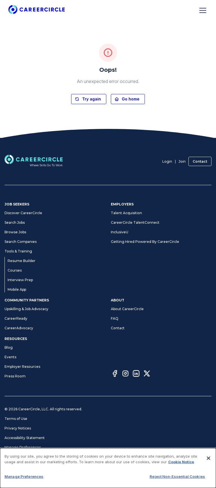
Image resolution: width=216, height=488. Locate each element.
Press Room (15, 376)
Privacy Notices (17, 428)
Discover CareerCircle (23, 213)
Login (167, 161)
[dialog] (108, 468)
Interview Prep (20, 280)
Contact (200, 161)
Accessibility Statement (24, 438)
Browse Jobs (15, 232)
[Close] (208, 458)
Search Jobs (14, 222)
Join (182, 161)
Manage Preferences (22, 447)
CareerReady (15, 318)
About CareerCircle (127, 309)
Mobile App (17, 289)
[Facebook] (115, 374)
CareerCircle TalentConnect (135, 222)
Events (10, 357)
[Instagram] (125, 374)
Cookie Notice (181, 462)
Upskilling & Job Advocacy (26, 309)
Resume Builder (21, 261)
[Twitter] (147, 374)
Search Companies (20, 241)
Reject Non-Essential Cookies (177, 476)
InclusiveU (119, 232)
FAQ (114, 318)
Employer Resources (22, 366)
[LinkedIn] (136, 374)
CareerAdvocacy (18, 328)
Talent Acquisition (126, 213)
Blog (8, 347)
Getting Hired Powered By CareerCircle (145, 241)
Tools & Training (18, 251)
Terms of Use (15, 419)
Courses (15, 270)
